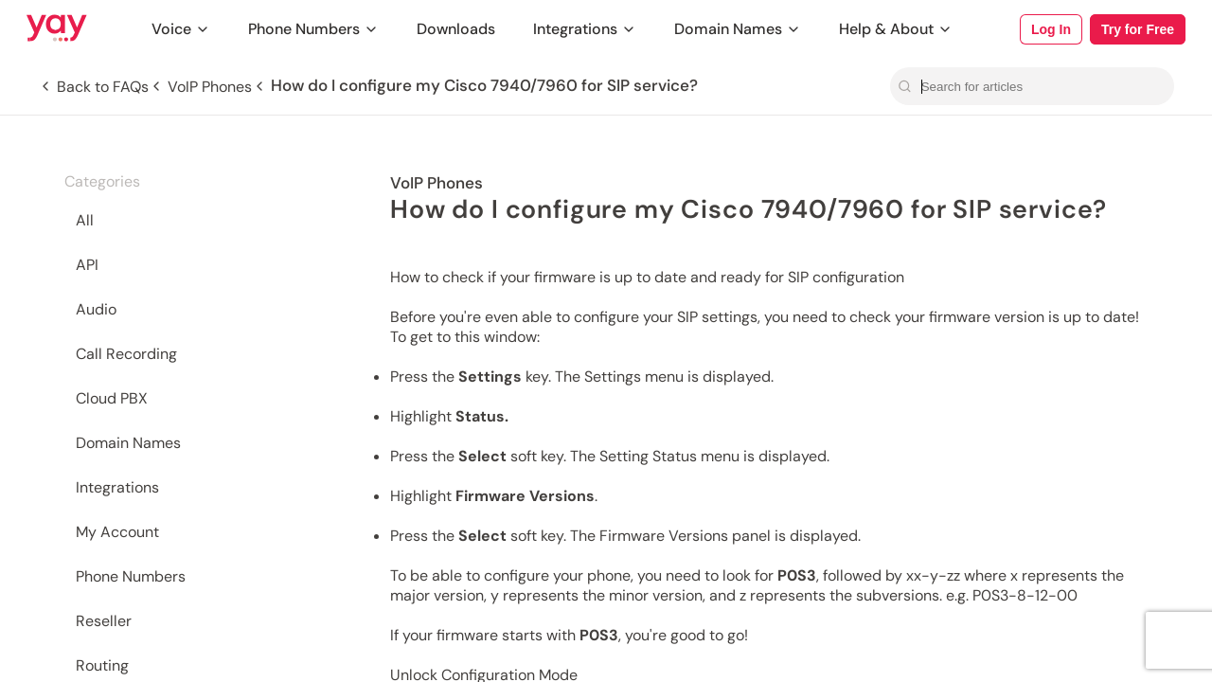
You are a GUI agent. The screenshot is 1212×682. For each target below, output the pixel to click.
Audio (96, 309)
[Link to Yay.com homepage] (57, 29)
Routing (102, 665)
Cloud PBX (112, 398)
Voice (181, 29)
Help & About (896, 29)
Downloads (456, 29)
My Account (117, 532)
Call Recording (126, 354)
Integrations (584, 29)
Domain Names (737, 29)
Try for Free (1137, 29)
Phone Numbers (313, 29)
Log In (1051, 29)
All (85, 220)
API (87, 265)
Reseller (104, 621)
